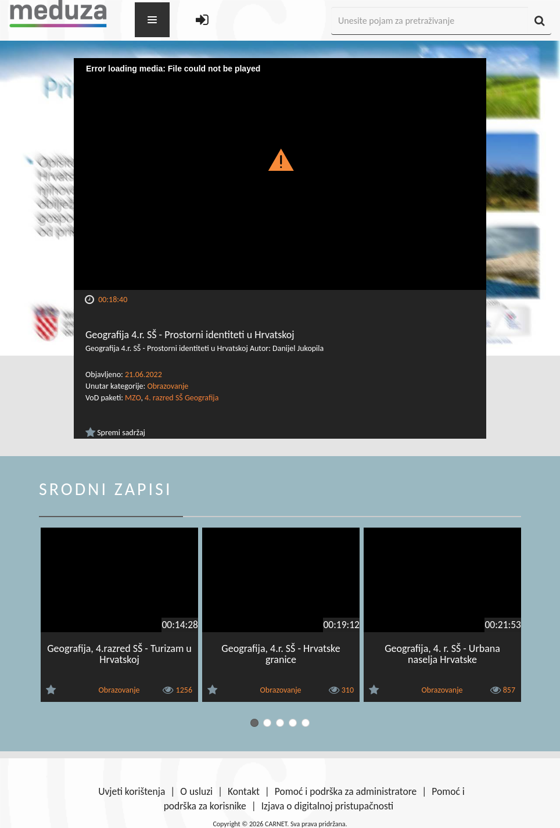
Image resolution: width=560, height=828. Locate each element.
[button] (280, 159)
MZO (133, 398)
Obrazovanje (167, 386)
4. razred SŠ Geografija (181, 398)
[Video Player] (280, 174)
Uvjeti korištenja (131, 791)
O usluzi (196, 791)
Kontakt (244, 791)
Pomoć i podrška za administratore (346, 791)
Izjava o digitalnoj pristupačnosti (327, 806)
